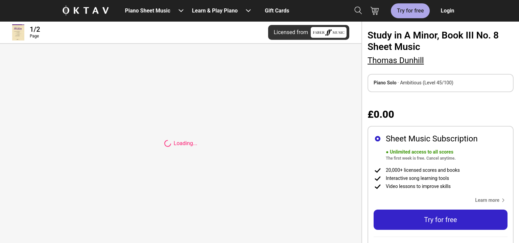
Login (447, 10)
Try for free (410, 10)
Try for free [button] (440, 220)
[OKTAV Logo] (85, 11)
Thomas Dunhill (396, 60)
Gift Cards (277, 10)
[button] (491, 200)
